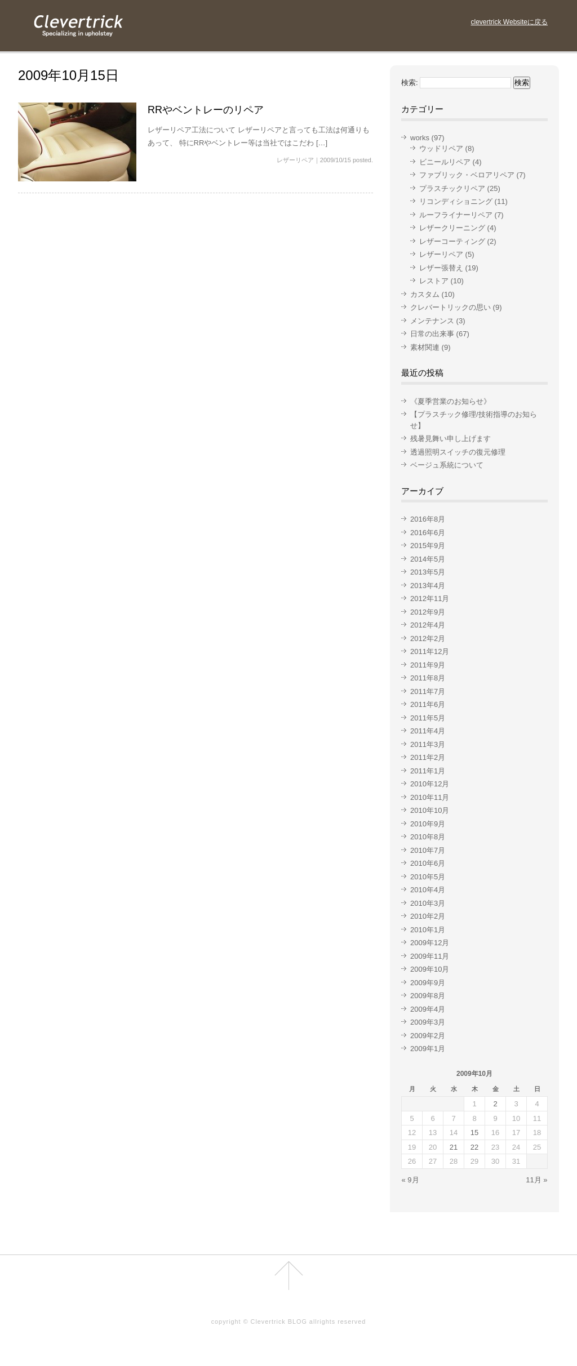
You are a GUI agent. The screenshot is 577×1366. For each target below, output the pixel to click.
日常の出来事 (432, 334)
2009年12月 (429, 942)
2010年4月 (427, 890)
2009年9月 (427, 982)
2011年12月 (429, 651)
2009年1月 (427, 1048)
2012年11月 (429, 598)
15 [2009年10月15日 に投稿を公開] (474, 1132)
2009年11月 (429, 956)
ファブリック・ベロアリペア (466, 175)
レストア (434, 281)
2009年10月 (429, 969)
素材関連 (425, 347)
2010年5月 (427, 877)
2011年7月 (427, 691)
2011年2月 (427, 757)
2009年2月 (427, 1035)
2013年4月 (427, 585)
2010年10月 (429, 810)
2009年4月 (427, 1009)
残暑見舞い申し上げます (450, 438)
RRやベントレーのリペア (206, 109)
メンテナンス (432, 321)
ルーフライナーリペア (455, 215)
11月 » (536, 1180)
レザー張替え (441, 268)
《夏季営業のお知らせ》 (450, 401)
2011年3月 (427, 744)
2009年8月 (427, 995)
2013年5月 (427, 572)
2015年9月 (427, 545)
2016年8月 (427, 519)
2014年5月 (427, 559)
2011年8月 (427, 678)
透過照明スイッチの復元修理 (457, 452)
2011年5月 (427, 718)
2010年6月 (427, 863)
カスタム (425, 294)
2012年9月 (427, 612)
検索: (409, 82)
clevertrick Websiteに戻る (509, 22)
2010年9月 (427, 824)
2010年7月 (427, 850)
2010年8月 (427, 837)
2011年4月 (427, 731)
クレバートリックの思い (450, 307)
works (419, 138)
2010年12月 (429, 784)
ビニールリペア (445, 162)
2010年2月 (427, 916)
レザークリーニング (452, 228)
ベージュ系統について (446, 465)
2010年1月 (427, 930)
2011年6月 (427, 704)
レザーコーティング (452, 241)
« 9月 (410, 1180)
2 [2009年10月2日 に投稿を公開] (495, 1104)
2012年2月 (427, 638)
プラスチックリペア (452, 188)
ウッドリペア (441, 148)
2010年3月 (427, 903)
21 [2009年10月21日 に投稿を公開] (454, 1147)
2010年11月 (429, 797)
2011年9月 (427, 665)
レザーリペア (295, 160)
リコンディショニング (455, 201)
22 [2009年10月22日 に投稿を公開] (474, 1147)
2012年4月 (427, 625)
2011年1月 (427, 771)
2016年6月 (427, 532)
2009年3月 (427, 1022)
